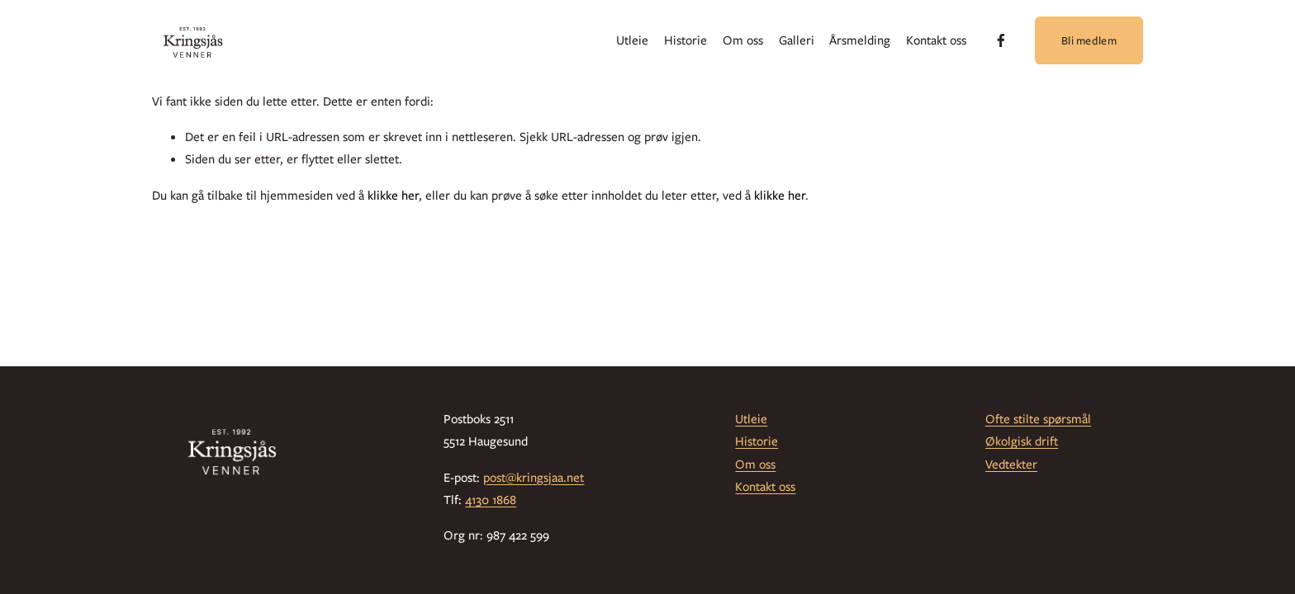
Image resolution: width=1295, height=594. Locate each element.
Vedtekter (1011, 464)
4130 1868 (490, 500)
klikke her (393, 195)
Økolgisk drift (1021, 441)
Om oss (743, 40)
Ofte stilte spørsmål (1038, 419)
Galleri (796, 40)
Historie (685, 40)
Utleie (632, 40)
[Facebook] (1001, 40)
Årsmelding (859, 40)
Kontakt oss (936, 40)
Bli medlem (1089, 40)
